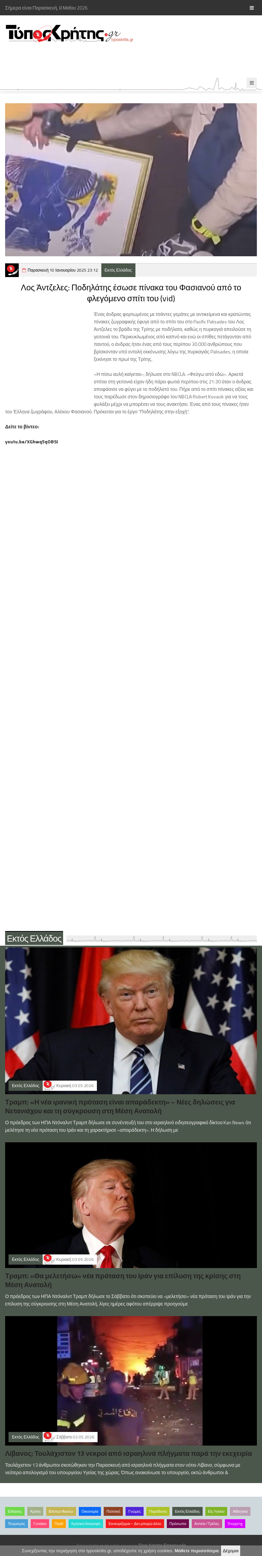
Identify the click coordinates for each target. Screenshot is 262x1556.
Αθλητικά (240, 1511)
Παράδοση (158, 1511)
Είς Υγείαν (216, 1511)
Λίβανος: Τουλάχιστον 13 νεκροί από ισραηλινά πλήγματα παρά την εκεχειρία (128, 1453)
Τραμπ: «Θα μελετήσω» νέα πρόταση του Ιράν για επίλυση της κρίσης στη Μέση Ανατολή (123, 1280)
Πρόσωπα (178, 1523)
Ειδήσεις (15, 1511)
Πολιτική (113, 1511)
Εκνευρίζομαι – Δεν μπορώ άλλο (134, 1523)
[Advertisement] (124, 60)
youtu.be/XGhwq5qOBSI (31, 441)
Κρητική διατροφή (85, 1523)
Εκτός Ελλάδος (118, 270)
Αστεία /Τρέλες (206, 1523)
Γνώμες (134, 1511)
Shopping (235, 1523)
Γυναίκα (39, 1523)
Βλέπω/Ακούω (61, 1511)
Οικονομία (90, 1511)
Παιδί (59, 1523)
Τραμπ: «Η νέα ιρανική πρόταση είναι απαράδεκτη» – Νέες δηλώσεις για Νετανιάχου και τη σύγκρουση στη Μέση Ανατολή (120, 1106)
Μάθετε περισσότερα (197, 1550)
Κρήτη (35, 1511)
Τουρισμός (16, 1523)
